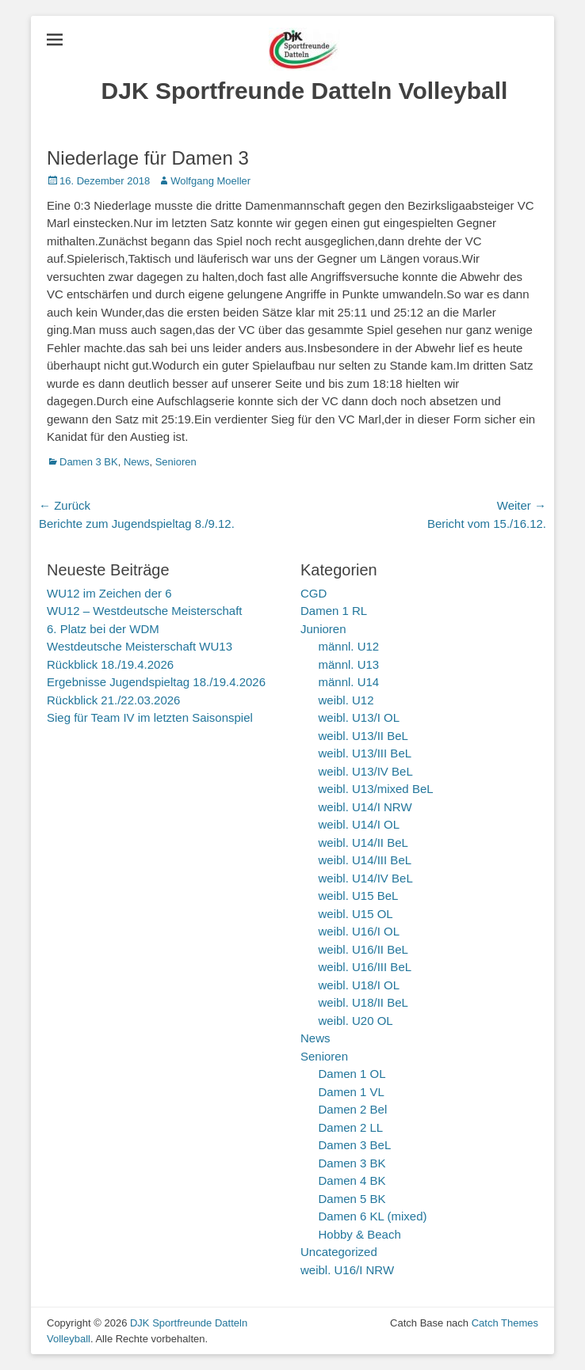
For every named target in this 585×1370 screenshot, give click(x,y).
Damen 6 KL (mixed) (373, 1216)
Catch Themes (505, 1323)
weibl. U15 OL (356, 913)
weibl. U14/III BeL (365, 860)
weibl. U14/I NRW (365, 807)
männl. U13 (349, 664)
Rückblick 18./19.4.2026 (110, 664)
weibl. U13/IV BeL (366, 771)
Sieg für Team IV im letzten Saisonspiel (150, 717)
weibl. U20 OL (356, 1020)
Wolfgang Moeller (210, 181)
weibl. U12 (346, 700)
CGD (313, 593)
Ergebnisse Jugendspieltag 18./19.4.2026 (156, 682)
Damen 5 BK (352, 1198)
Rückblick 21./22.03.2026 (113, 700)
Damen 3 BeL (355, 1145)
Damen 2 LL (351, 1127)
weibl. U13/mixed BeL (376, 788)
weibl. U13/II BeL (363, 735)
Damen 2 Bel (353, 1109)
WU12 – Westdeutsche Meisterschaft (145, 610)
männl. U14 (349, 682)
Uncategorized (338, 1251)
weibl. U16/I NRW (347, 1270)
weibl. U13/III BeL (365, 753)
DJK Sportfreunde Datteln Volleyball (304, 91)
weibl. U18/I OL (359, 985)
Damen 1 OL (352, 1073)
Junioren (323, 629)
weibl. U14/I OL (359, 824)
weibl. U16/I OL (359, 931)
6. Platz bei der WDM (103, 629)
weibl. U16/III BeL (365, 966)
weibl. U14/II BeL (363, 842)
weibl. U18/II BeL (363, 1002)
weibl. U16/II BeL (363, 949)
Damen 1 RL (333, 610)
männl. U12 (349, 646)
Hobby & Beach (360, 1234)
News (137, 462)
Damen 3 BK (88, 462)
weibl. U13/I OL (359, 717)
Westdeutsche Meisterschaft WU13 (139, 646)
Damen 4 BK (352, 1180)
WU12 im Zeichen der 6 (109, 593)
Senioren (176, 462)
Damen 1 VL (351, 1092)
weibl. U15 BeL (359, 895)
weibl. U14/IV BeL (366, 878)
